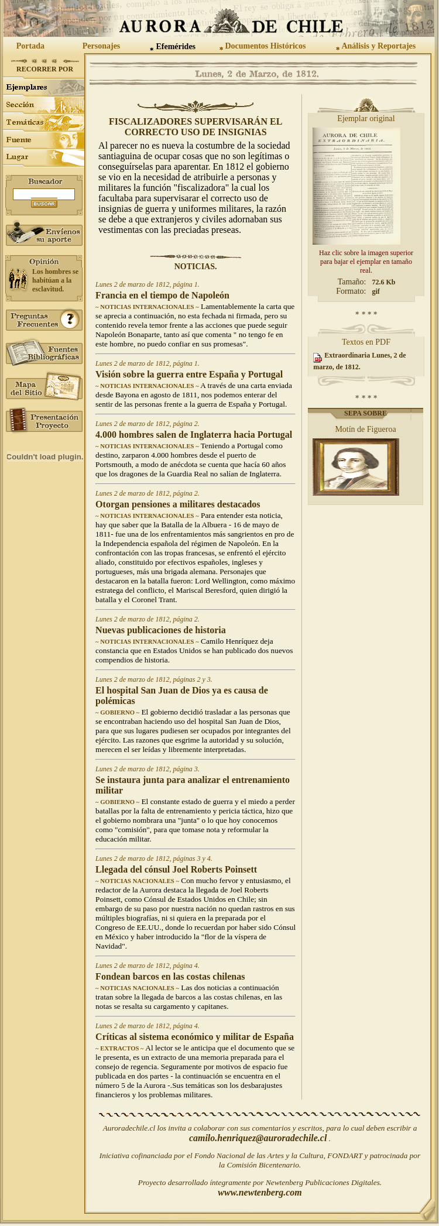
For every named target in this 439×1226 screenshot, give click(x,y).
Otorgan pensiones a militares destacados (177, 504)
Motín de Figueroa (365, 429)
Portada (30, 46)
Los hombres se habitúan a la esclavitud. (55, 280)
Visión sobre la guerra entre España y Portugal (189, 374)
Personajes (102, 46)
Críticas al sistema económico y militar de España (194, 1037)
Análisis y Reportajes (378, 46)
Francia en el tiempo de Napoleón (162, 295)
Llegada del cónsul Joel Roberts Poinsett (176, 869)
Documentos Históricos (265, 46)
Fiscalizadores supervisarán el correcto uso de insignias (195, 126)
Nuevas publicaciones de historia (160, 630)
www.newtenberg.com (259, 1192)
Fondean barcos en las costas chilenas (170, 976)
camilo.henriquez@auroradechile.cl (258, 1138)
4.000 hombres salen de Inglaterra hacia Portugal (193, 434)
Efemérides (176, 46)
